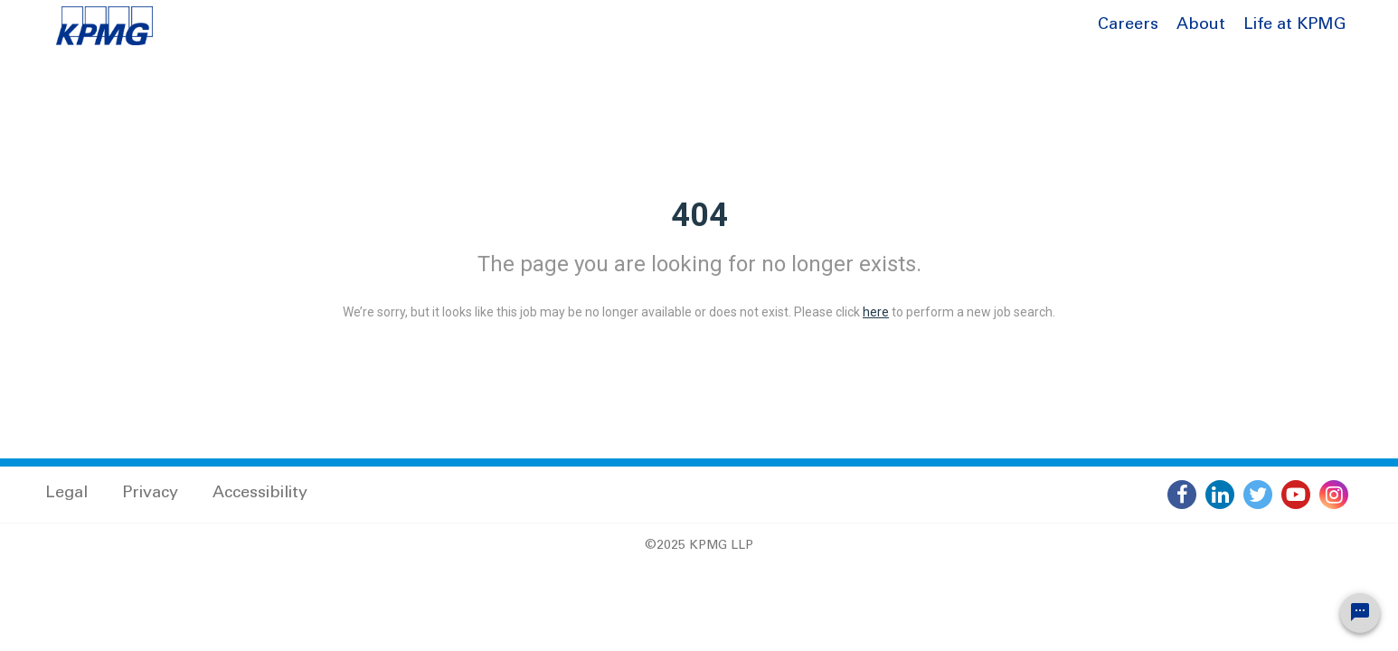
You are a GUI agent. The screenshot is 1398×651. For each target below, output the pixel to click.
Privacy (150, 494)
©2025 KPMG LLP (699, 546)
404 (699, 215)
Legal (66, 494)
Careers (1128, 25)
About (1200, 25)
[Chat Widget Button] (1360, 613)
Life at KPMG (1294, 25)
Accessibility (260, 494)
